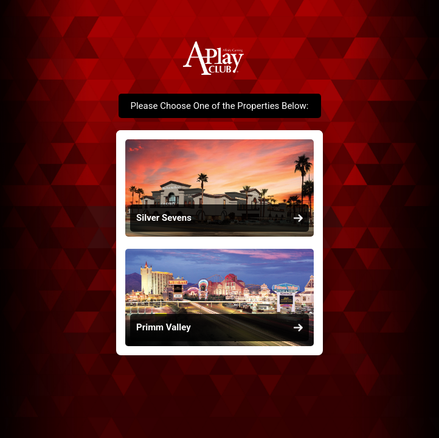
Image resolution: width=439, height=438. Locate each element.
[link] (219, 188)
